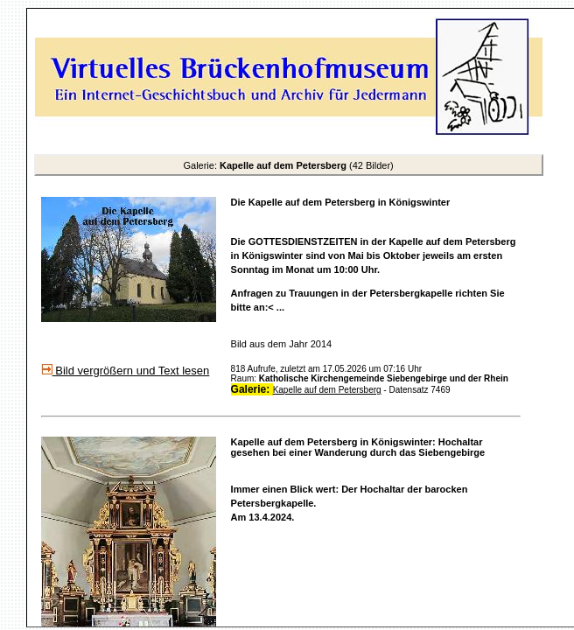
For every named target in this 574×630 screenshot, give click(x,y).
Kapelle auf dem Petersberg (327, 390)
